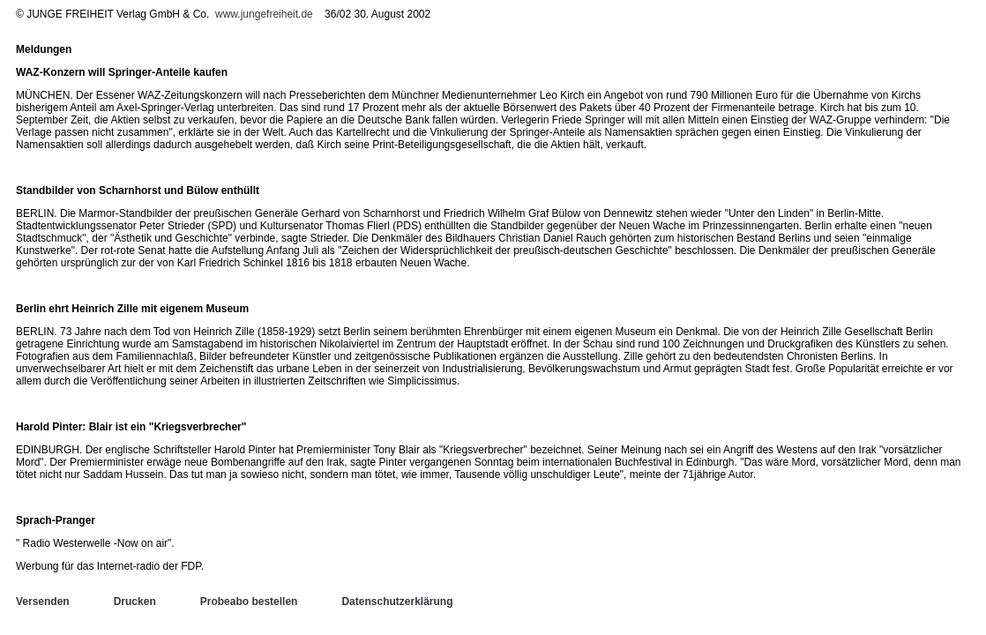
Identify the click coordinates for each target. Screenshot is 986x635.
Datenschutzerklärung (396, 601)
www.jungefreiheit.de (264, 14)
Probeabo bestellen (249, 601)
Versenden (43, 601)
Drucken (135, 601)
